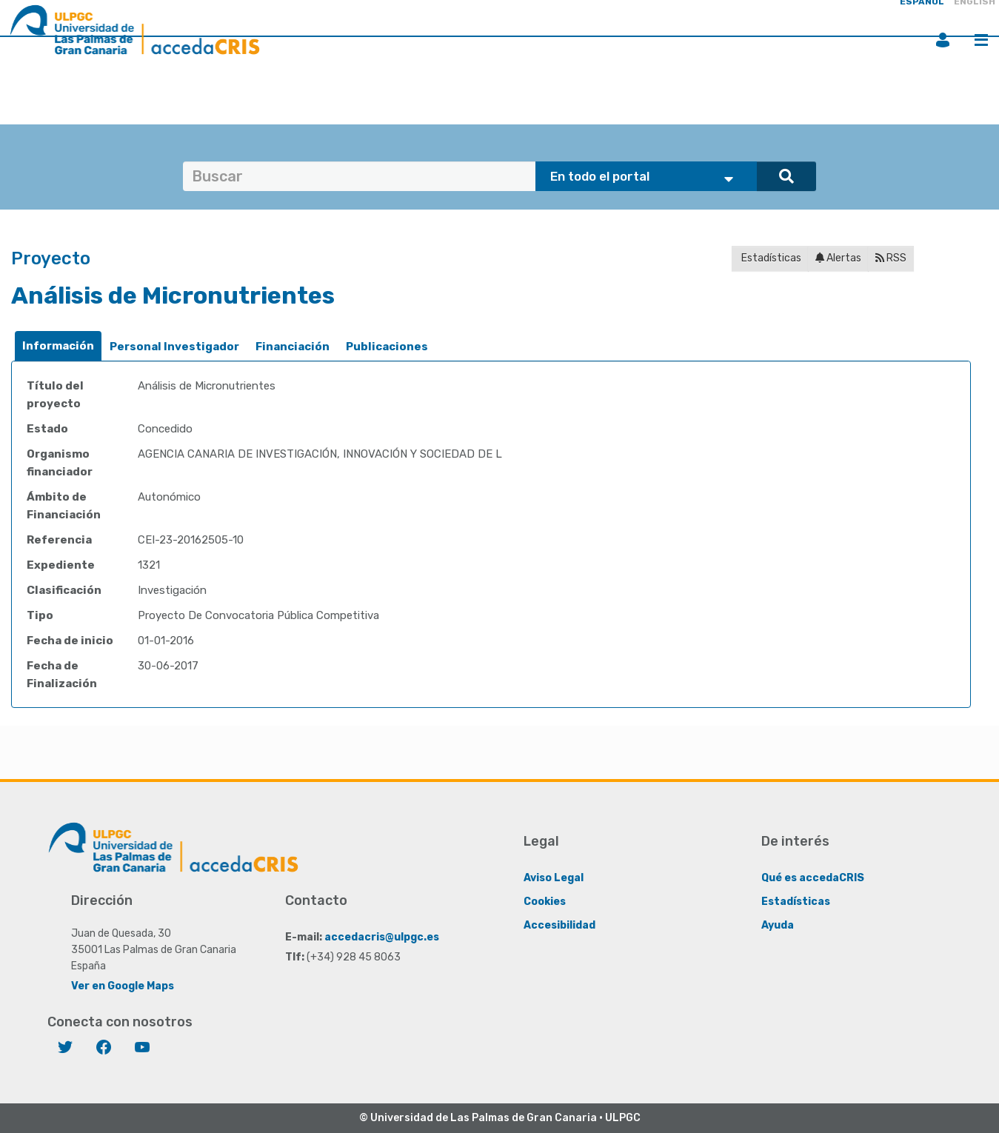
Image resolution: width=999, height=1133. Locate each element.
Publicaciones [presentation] (387, 346)
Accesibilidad (559, 925)
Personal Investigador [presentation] (174, 346)
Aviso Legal (554, 878)
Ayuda (777, 925)
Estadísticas (770, 258)
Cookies (545, 901)
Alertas (838, 258)
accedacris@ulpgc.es (381, 937)
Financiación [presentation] (292, 346)
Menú (981, 40)
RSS (890, 258)
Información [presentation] (58, 345)
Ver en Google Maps (122, 986)
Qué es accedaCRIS (812, 878)
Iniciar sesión (943, 40)
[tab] (58, 346)
